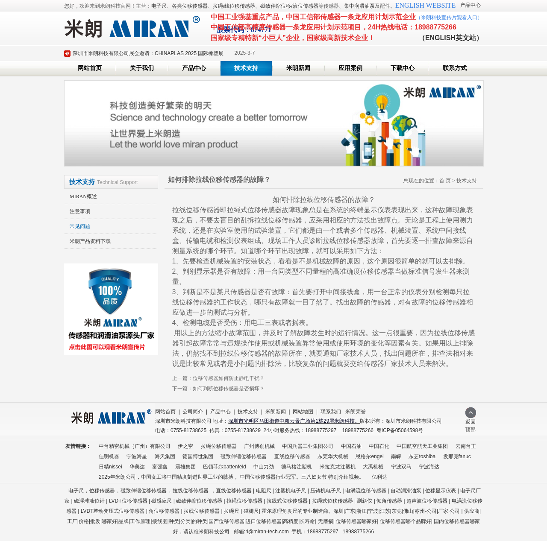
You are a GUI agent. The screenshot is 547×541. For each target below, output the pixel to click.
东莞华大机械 (333, 456)
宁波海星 (136, 456)
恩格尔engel (369, 456)
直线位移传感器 (292, 456)
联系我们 (331, 412)
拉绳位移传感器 (219, 446)
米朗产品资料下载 (90, 241)
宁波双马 (401, 467)
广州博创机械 (259, 446)
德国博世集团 (197, 456)
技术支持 (246, 68)
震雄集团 (185, 467)
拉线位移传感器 (191, 491)
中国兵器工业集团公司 (307, 446)
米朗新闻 (298, 68)
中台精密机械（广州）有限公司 (135, 446)
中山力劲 (263, 467)
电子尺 (159, 6)
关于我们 (142, 68)
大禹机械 (373, 467)
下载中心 (403, 68)
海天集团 (165, 456)
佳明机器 (109, 456)
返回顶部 (470, 423)
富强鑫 (160, 467)
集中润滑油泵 (359, 6)
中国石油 (351, 446)
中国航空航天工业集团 (422, 446)
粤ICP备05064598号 (399, 430)
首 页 (445, 181)
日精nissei (110, 467)
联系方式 (455, 68)
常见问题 (80, 226)
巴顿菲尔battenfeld (224, 467)
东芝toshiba (422, 456)
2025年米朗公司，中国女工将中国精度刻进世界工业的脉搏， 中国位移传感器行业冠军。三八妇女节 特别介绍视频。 (231, 477)
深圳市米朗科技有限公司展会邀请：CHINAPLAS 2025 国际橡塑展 (148, 53)
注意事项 (80, 211)
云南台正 (466, 446)
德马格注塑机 (296, 467)
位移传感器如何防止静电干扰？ (229, 378)
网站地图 (303, 412)
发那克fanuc (457, 456)
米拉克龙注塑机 (338, 467)
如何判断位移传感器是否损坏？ (229, 389)
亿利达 (379, 477)
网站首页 (90, 68)
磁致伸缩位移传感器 (244, 456)
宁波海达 (429, 467)
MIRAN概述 (83, 196)
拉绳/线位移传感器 (234, 6)
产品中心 (470, 5)
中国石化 (379, 446)
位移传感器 (195, 6)
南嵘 (396, 456)
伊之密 (185, 446)
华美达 (137, 467)
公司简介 (192, 412)
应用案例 (350, 68)
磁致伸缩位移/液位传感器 (289, 6)
